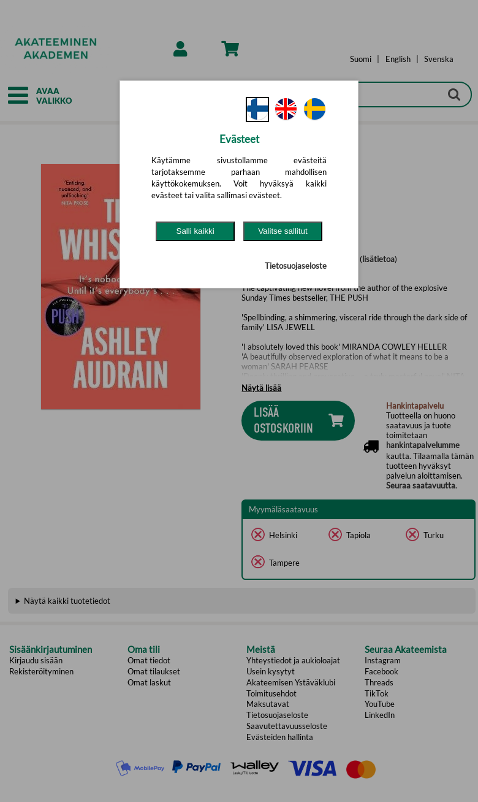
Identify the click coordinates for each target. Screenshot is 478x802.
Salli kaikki (195, 231)
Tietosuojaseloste (296, 266)
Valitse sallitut (283, 231)
